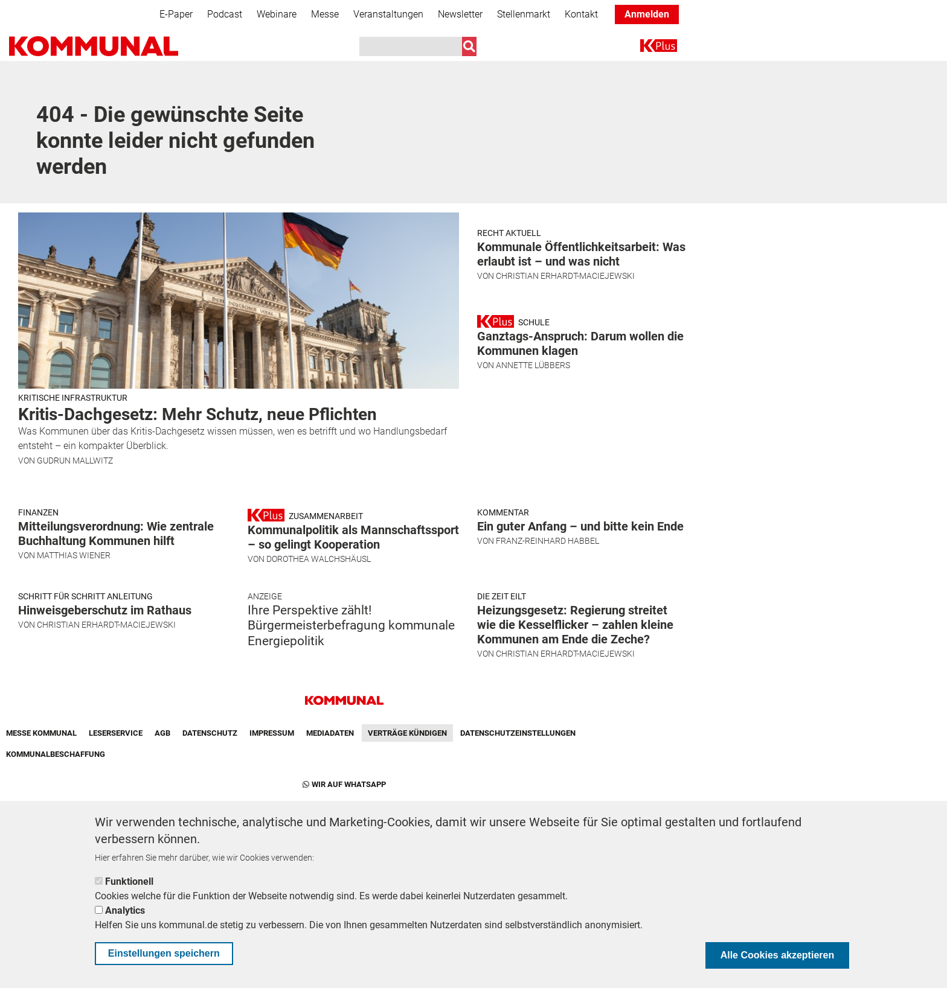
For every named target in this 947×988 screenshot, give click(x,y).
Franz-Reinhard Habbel (547, 664)
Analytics (125, 910)
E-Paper (176, 14)
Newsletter (460, 14)
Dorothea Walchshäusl (318, 682)
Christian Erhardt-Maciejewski (565, 349)
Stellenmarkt (523, 14)
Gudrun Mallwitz (75, 460)
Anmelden (646, 14)
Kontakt (581, 14)
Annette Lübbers (533, 511)
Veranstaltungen (388, 14)
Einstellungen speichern (164, 953)
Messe (325, 14)
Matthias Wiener (74, 679)
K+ (647, 48)
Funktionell (129, 881)
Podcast (224, 14)
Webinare (277, 14)
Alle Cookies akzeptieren (778, 955)
